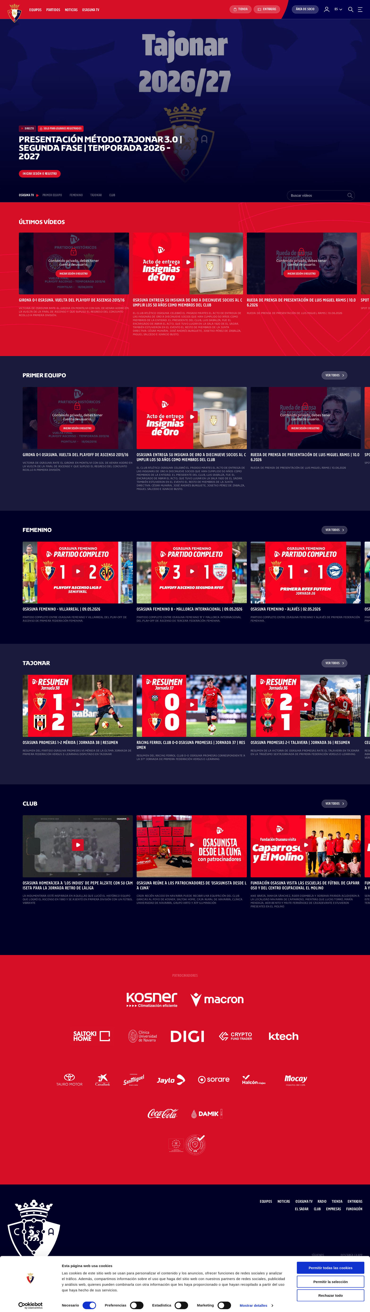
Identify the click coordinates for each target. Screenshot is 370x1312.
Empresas (333, 1209)
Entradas (267, 9)
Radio (322, 1202)
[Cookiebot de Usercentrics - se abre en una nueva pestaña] (30, 1302)
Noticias (71, 10)
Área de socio (305, 9)
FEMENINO (76, 195)
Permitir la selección (330, 1279)
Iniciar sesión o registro (40, 174)
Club (317, 1209)
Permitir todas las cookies (331, 1265)
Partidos (53, 10)
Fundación (354, 1209)
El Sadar (301, 1209)
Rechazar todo (330, 1293)
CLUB (112, 195)
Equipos (35, 10)
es (336, 9)
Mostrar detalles (253, 1303)
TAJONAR (96, 195)
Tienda (241, 9)
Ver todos (333, 375)
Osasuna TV (90, 10)
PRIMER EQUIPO (52, 195)
